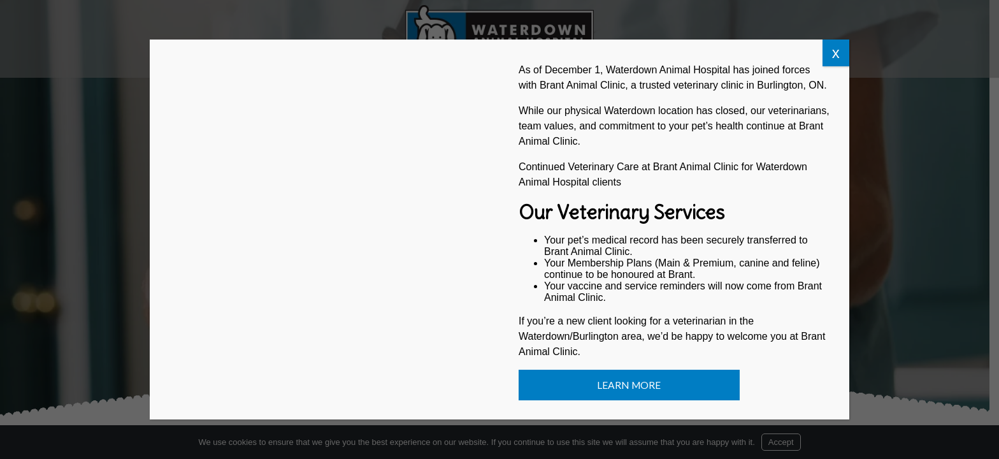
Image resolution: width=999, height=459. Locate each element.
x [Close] (836, 52)
